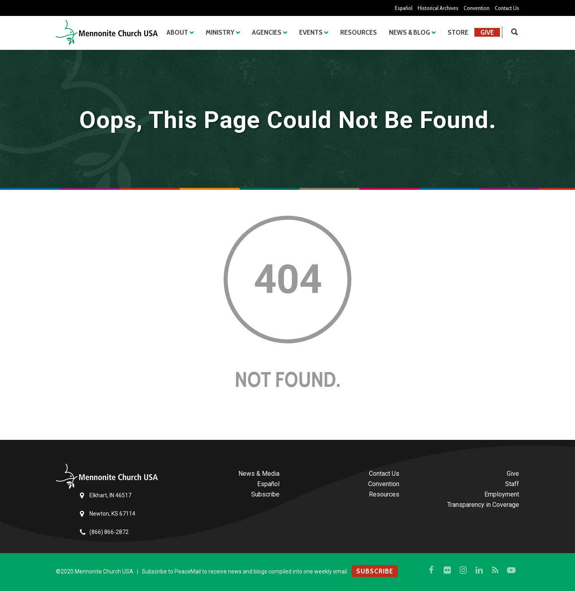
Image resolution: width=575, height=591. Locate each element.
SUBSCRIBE (374, 571)
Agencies (267, 32)
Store (458, 32)
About (177, 32)
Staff (512, 484)
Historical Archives (438, 8)
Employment (501, 494)
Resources (358, 32)
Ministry (220, 32)
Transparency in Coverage (483, 504)
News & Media (259, 473)
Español (403, 8)
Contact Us (507, 8)
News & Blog (409, 32)
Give (487, 32)
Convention (477, 8)
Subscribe (265, 494)
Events (311, 32)
